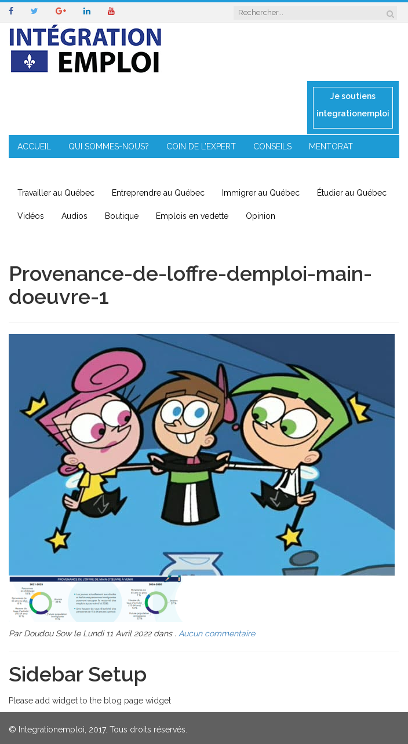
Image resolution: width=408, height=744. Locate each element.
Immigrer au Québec (261, 192)
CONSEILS (272, 146)
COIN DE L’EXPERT (201, 146)
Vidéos (30, 216)
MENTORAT (331, 146)
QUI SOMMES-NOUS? (108, 146)
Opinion (260, 216)
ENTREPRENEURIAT (53, 169)
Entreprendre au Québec (158, 192)
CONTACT (242, 169)
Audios (74, 216)
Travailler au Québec (55, 192)
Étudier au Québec (352, 192)
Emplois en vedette (192, 216)
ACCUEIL (34, 146)
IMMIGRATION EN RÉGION (157, 169)
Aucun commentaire (216, 633)
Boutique (122, 216)
